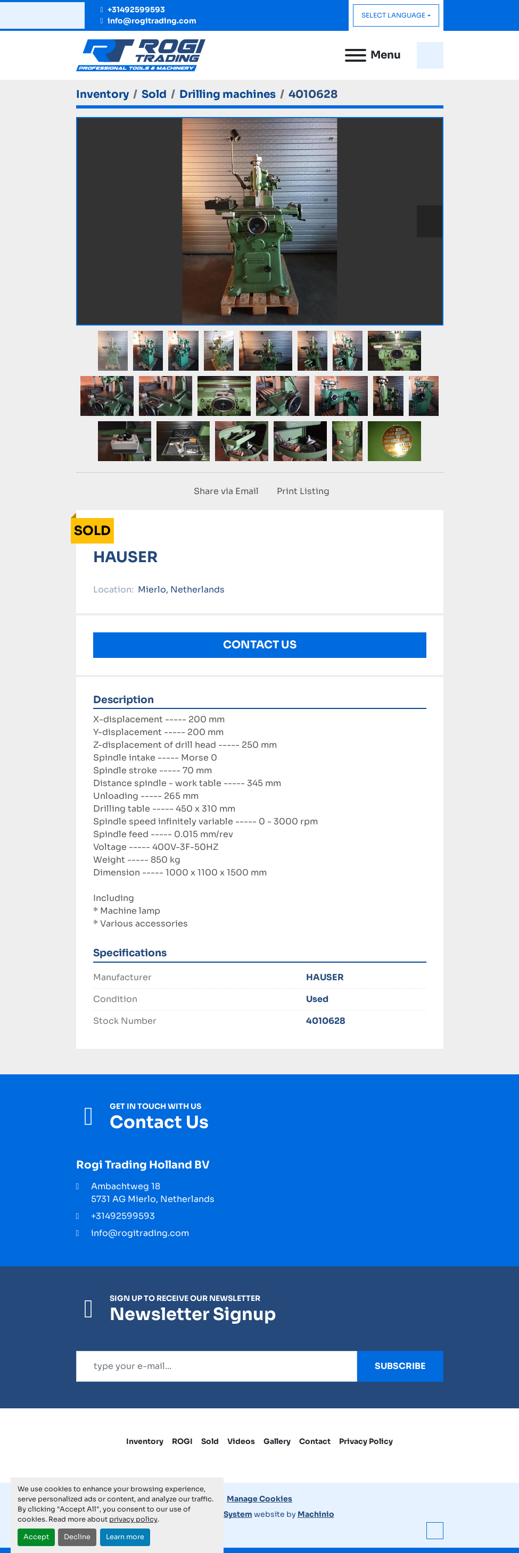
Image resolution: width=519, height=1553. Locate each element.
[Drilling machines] (227, 94)
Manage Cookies (259, 1499)
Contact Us (259, 645)
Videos (241, 1441)
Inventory (144, 1441)
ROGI (182, 1441)
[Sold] (154, 94)
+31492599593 (136, 9)
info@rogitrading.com (152, 21)
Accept (36, 1537)
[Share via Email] (224, 491)
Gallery (277, 1441)
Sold (210, 1441)
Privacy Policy (366, 1441)
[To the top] (434, 1530)
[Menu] (355, 55)
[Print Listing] (301, 491)
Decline (77, 1537)
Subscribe (400, 1366)
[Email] (216, 1366)
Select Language (393, 15)
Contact (315, 1441)
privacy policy (133, 1519)
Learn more (125, 1537)
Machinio (316, 1514)
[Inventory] (102, 94)
